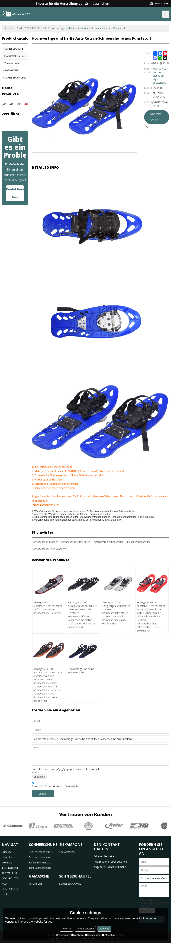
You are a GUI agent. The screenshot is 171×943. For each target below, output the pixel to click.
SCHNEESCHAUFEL (70, 883)
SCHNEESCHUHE (36, 28)
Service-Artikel (72, 786)
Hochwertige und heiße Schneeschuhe (81, 670)
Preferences (92, 935)
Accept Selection (85, 928)
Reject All (66, 928)
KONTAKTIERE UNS (10, 891)
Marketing (108, 935)
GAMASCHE (35, 883)
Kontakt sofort (155, 117)
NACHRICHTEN (10, 878)
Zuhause (7, 852)
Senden (43, 793)
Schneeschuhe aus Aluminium (41, 857)
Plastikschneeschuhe (139, 541)
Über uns (7, 857)
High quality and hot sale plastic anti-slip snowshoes (160, 75)
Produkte (7, 862)
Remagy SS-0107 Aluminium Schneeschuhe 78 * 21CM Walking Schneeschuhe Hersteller (47, 608)
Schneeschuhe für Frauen (75, 541)
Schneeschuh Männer (45, 541)
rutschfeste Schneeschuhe (109, 541)
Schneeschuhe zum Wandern (49, 549)
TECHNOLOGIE (10, 867)
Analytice (77, 935)
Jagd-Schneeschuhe (40, 867)
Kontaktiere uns (15, 193)
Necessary (63, 935)
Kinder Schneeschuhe (41, 862)
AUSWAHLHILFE (10, 873)
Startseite (9, 28)
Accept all (104, 928)
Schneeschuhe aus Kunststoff (41, 852)
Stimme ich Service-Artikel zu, (55, 785)
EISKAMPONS (67, 852)
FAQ (4, 883)
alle (21, 28)
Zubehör (39, 776)
